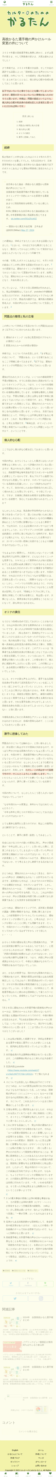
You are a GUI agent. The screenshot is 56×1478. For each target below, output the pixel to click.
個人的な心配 (24, 129)
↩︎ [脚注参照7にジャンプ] (12, 1217)
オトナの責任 (24, 133)
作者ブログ (15, 1458)
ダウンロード (41, 1462)
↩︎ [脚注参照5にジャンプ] (35, 1121)
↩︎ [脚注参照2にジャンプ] (14, 1062)
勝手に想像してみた (27, 137)
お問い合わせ (41, 1466)
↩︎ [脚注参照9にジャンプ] (16, 1260)
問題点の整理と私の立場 (29, 125)
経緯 (20, 122)
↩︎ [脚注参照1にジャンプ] (12, 1050)
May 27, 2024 (27, 230)
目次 (24, 116)
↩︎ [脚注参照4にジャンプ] (33, 1105)
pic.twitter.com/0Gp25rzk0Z (24, 219)
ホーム (41, 1450)
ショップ (15, 1466)
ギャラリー (15, 1462)
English (15, 1450)
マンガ (41, 1458)
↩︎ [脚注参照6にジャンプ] (7, 1194)
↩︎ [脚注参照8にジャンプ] (33, 1233)
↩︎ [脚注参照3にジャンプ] (12, 1078)
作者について (41, 1454)
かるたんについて (15, 1454)
